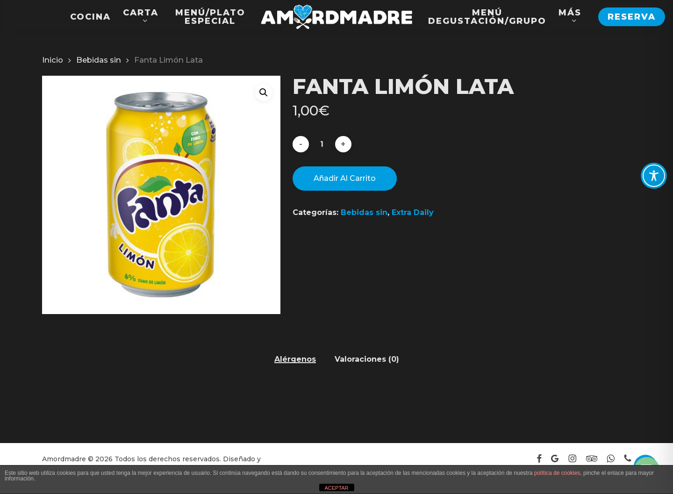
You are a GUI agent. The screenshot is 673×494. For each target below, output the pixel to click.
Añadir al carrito (345, 178)
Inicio (52, 59)
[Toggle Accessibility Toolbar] (654, 176)
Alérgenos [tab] (295, 359)
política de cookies (557, 473)
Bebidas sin (98, 59)
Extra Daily (413, 212)
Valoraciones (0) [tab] (367, 359)
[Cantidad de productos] (322, 144)
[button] (263, 92)
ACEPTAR (336, 488)
